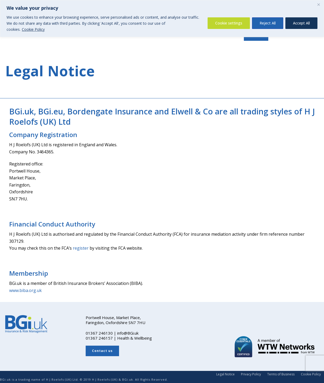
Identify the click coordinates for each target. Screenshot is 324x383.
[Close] (318, 4)
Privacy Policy (251, 374)
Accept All (301, 23)
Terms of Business (281, 374)
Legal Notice (225, 374)
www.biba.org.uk (25, 290)
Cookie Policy (33, 29)
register (81, 248)
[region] (162, 18)
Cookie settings (228, 23)
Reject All (268, 23)
